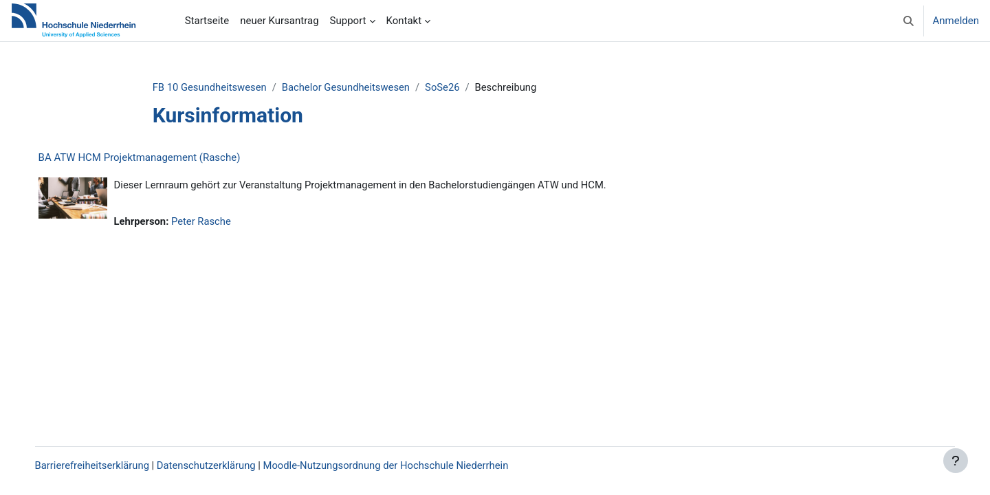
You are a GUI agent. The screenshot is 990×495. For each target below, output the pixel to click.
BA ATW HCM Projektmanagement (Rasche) (153, 158)
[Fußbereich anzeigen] (955, 460)
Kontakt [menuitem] (404, 20)
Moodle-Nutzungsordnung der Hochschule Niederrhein (404, 465)
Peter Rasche (216, 222)
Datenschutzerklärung (223, 465)
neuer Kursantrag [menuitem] (279, 20)
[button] (908, 20)
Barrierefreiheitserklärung (107, 465)
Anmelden (955, 20)
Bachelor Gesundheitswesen (359, 87)
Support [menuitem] (348, 20)
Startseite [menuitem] (207, 20)
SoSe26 (456, 87)
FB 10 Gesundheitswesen (221, 87)
